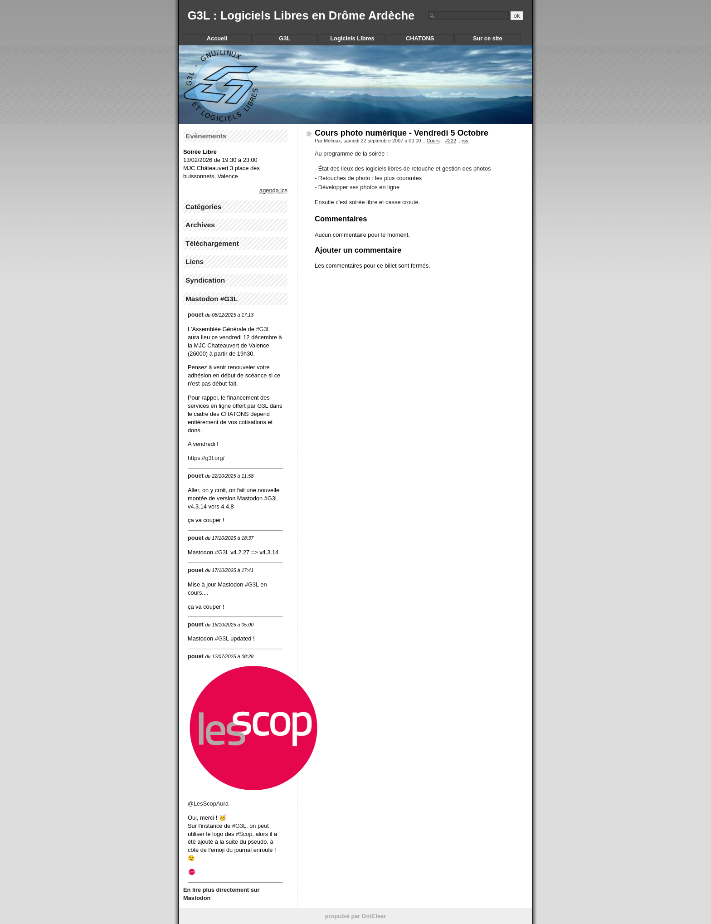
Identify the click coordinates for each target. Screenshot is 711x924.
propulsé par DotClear (355, 916)
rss (465, 140)
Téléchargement (212, 243)
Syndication (205, 280)
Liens (194, 261)
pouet (196, 314)
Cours (433, 140)
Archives (200, 225)
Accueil (217, 38)
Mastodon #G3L (211, 299)
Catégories (203, 206)
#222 (450, 140)
